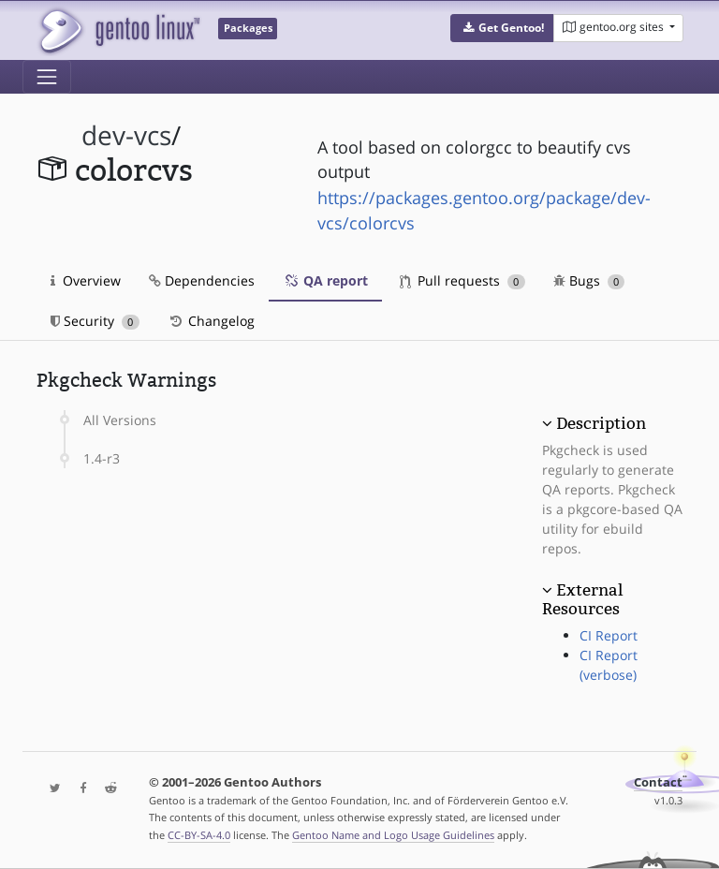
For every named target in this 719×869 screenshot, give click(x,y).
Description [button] (601, 423)
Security (95, 321)
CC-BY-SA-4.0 (199, 835)
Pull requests (462, 280)
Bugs (589, 280)
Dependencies (202, 280)
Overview (86, 280)
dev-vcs (126, 135)
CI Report (609, 635)
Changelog (211, 321)
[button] (502, 28)
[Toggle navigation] (46, 77)
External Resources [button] (582, 599)
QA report (325, 280)
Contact (658, 782)
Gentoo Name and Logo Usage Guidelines (393, 835)
